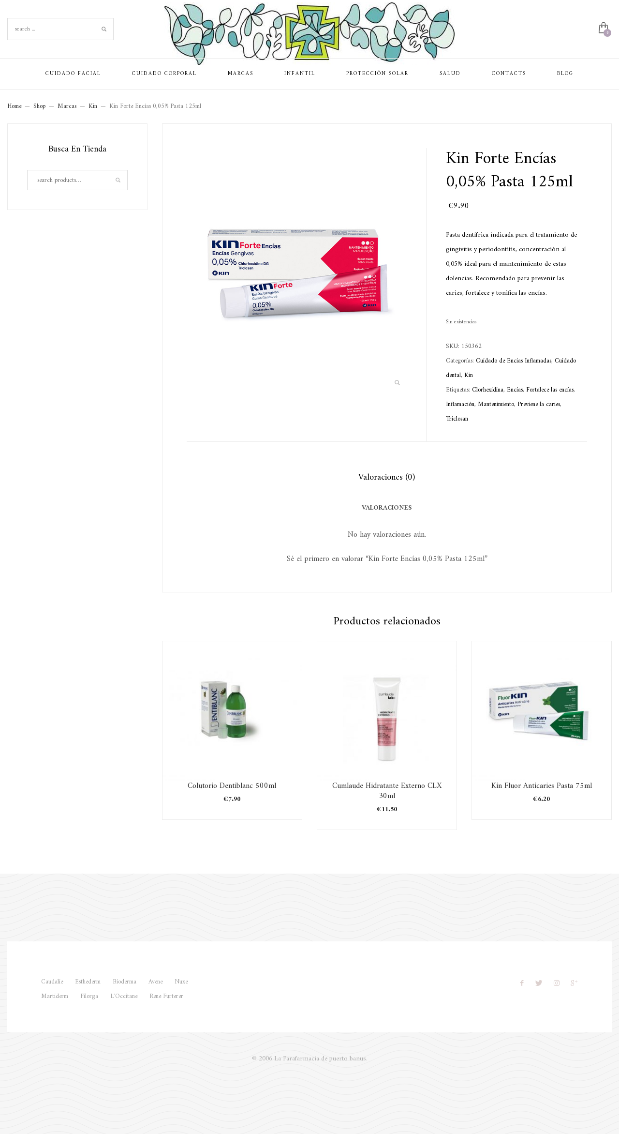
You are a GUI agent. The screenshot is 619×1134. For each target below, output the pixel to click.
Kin (468, 375)
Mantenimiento (496, 404)
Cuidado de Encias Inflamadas (513, 360)
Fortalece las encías (550, 389)
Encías (515, 389)
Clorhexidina (487, 389)
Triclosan (457, 418)
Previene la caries (538, 404)
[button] (397, 383)
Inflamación (460, 404)
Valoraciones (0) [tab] (386, 477)
